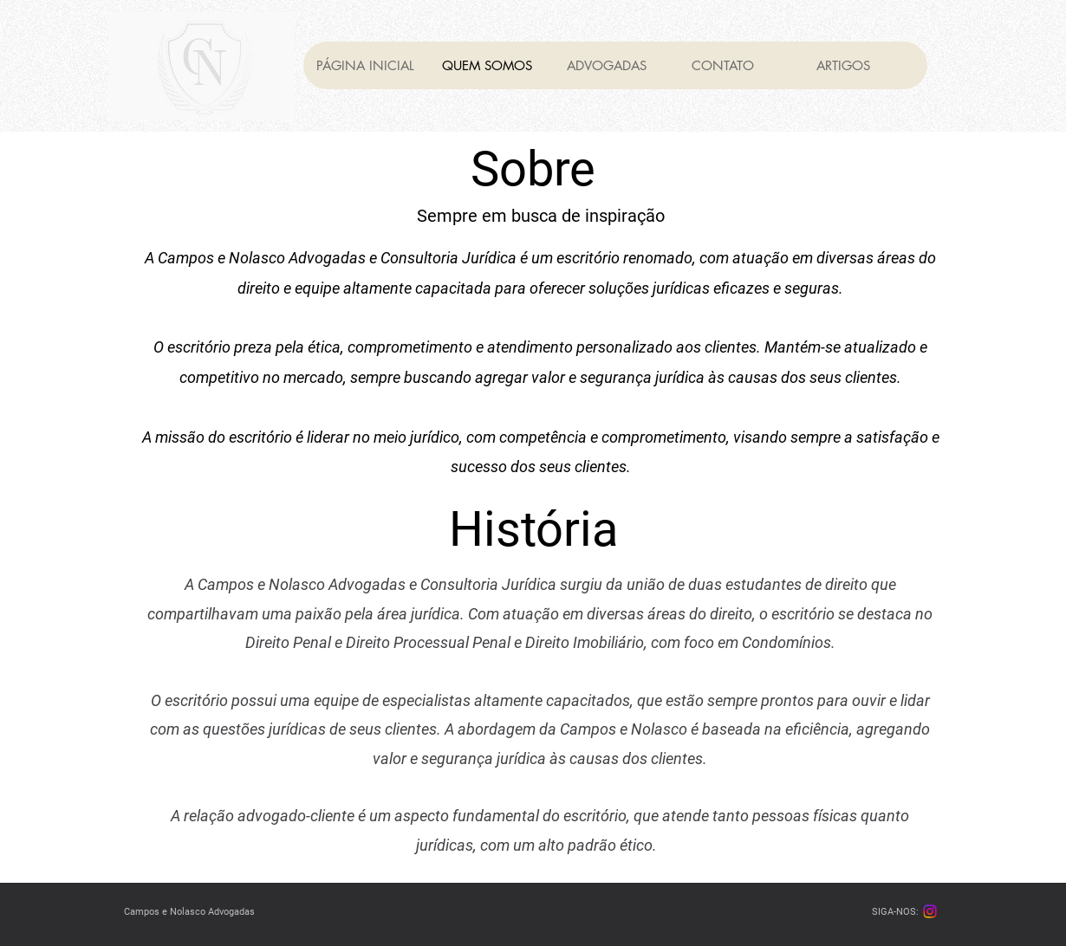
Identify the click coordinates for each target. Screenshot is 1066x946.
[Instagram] (930, 911)
